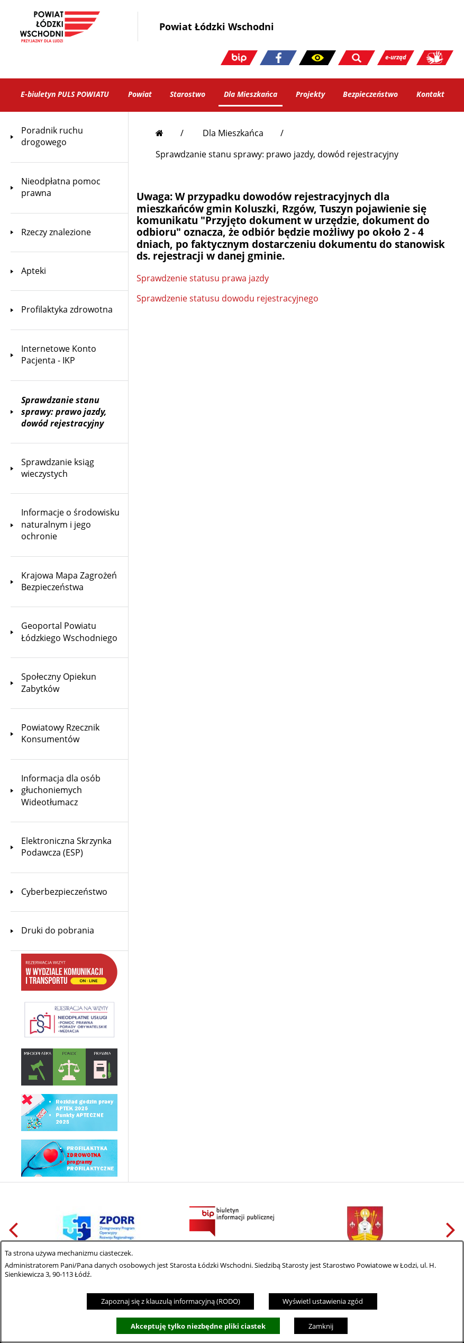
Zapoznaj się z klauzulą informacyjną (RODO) (170, 1301)
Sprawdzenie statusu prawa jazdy (203, 278)
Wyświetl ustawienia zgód (323, 1301)
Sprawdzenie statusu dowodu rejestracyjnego (228, 298)
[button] (317, 57)
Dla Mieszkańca (233, 133)
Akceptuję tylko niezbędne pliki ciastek (198, 1326)
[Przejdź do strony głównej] (169, 133)
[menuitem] (69, 137)
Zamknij (320, 1326)
